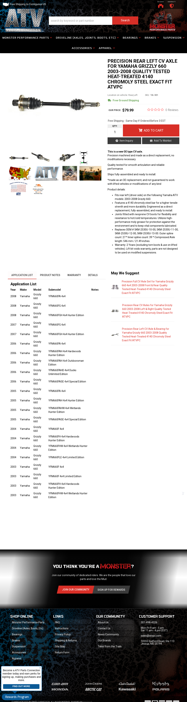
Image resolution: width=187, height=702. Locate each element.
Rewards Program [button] (17, 697)
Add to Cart (154, 131)
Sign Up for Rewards (111, 590)
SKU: (147, 96)
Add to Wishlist (162, 141)
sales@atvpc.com (151, 636)
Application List (22, 276)
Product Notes (50, 276)
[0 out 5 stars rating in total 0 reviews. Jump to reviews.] (162, 110)
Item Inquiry (126, 141)
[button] (93, 20)
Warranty (74, 276)
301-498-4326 (149, 623)
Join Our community (75, 590)
